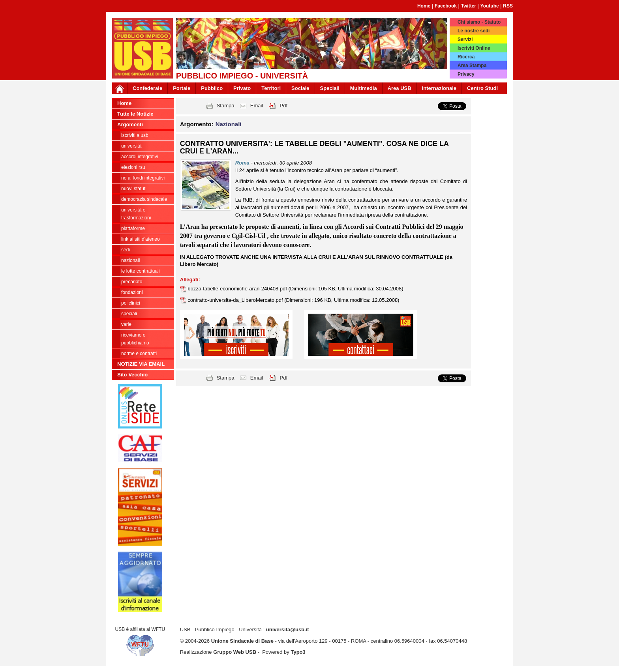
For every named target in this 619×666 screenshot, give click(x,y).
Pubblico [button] (212, 88)
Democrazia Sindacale (144, 199)
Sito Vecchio (132, 375)
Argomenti (130, 124)
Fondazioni (132, 292)
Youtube (489, 6)
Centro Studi (482, 88)
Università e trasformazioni (136, 214)
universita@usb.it (287, 629)
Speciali (129, 313)
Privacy (466, 74)
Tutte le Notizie (135, 114)
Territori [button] (271, 88)
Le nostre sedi (474, 31)
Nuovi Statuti (133, 188)
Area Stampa (472, 65)
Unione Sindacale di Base (242, 641)
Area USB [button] (399, 88)
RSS (508, 6)
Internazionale (439, 88)
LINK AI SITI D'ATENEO (140, 239)
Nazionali (130, 260)
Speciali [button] (330, 88)
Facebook (446, 6)
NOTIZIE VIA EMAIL (141, 364)
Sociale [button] (300, 88)
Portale (181, 88)
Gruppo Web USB (234, 652)
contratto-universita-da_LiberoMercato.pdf (236, 300)
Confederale (147, 88)
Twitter (468, 6)
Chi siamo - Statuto (479, 22)
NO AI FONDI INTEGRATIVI (143, 178)
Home (423, 6)
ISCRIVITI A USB (134, 135)
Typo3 (298, 652)
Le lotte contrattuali (140, 271)
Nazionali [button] (229, 124)
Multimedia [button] (363, 88)
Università (131, 146)
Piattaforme (133, 228)
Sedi (125, 250)
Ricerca (466, 57)
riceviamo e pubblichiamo (135, 339)
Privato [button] (242, 88)
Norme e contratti (139, 353)
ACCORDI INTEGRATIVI (139, 156)
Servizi (465, 39)
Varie (126, 324)
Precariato (131, 281)
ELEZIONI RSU (133, 167)
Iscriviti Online (474, 48)
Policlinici (130, 303)
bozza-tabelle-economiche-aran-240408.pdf (238, 289)
